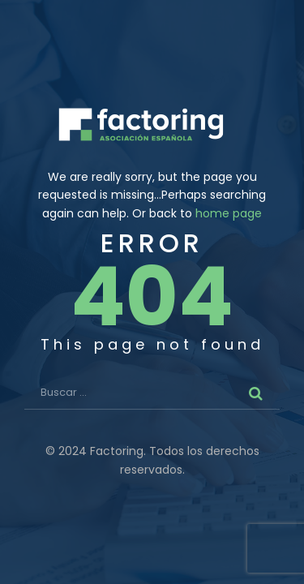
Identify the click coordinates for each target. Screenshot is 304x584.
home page (228, 213)
